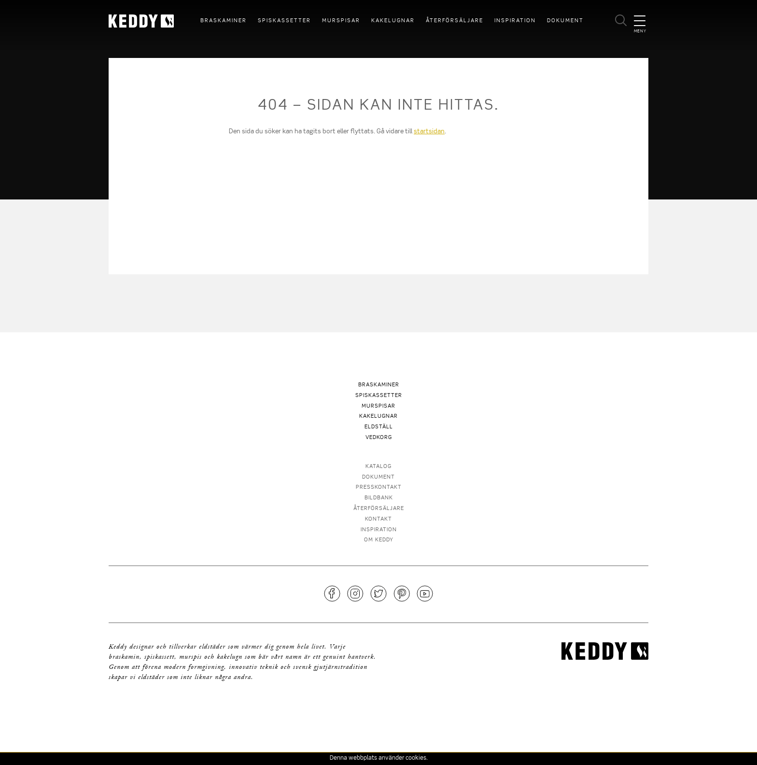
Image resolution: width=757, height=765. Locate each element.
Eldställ (378, 427)
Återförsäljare (454, 21)
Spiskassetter (284, 21)
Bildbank (378, 498)
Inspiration (515, 21)
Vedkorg (378, 437)
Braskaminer (223, 21)
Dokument (565, 21)
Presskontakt (379, 487)
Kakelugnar (393, 21)
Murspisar (341, 21)
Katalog (378, 466)
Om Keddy (378, 540)
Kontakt (378, 519)
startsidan (429, 131)
